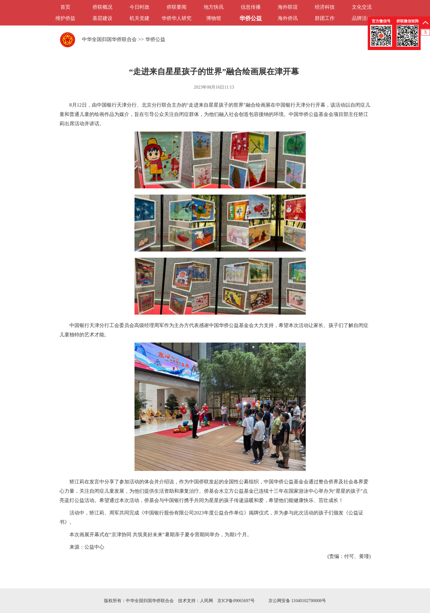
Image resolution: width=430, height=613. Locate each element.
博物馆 (213, 18)
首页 (65, 7)
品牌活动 (362, 18)
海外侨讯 (288, 18)
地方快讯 (214, 7)
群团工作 (325, 18)
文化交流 (362, 7)
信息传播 (251, 7)
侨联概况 (102, 7)
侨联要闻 (177, 7)
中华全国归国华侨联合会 (109, 39)
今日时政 (139, 7)
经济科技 (325, 7)
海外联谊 (288, 7)
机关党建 (139, 18)
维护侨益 (65, 18)
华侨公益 (250, 18)
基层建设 (102, 18)
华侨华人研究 (176, 18)
